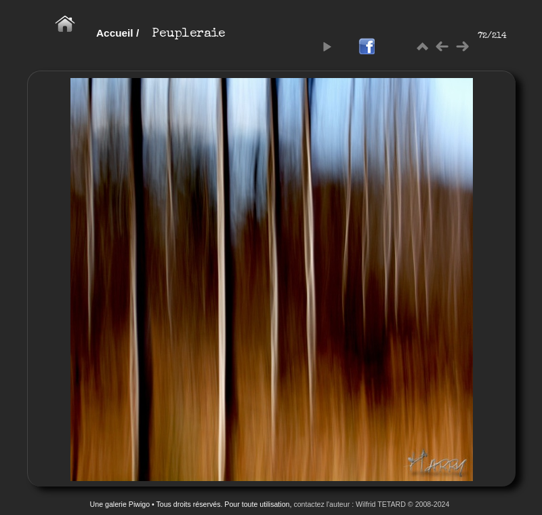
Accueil (114, 33)
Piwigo (139, 504)
